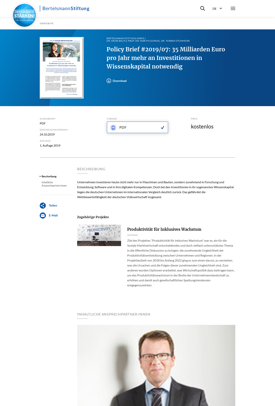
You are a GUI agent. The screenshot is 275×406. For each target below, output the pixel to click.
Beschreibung (49, 176)
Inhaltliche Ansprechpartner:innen (54, 184)
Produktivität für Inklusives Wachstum (164, 229)
